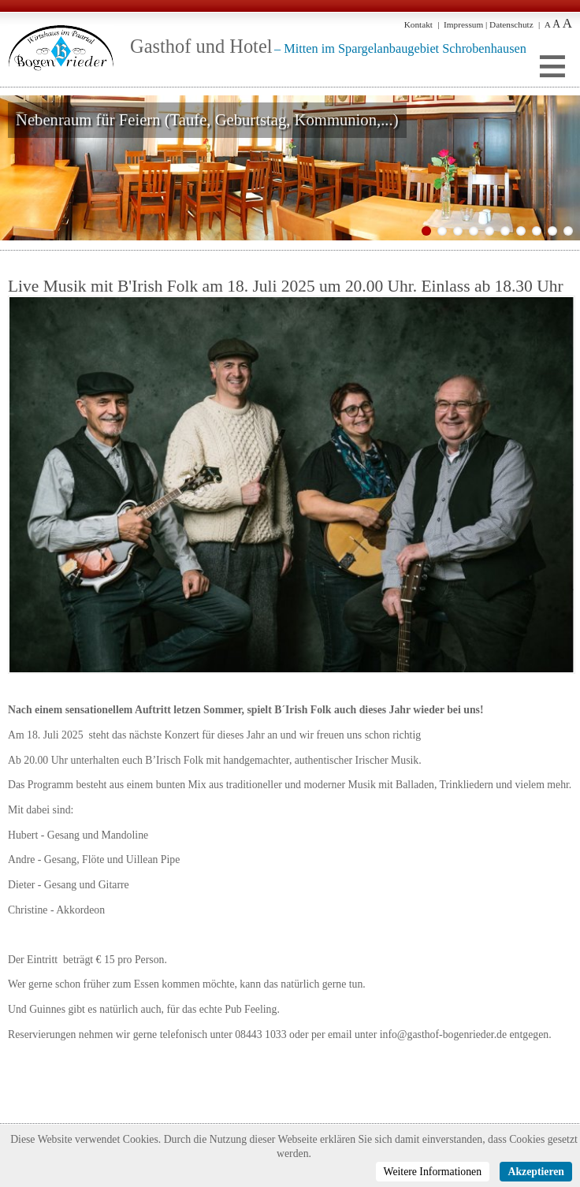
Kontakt (418, 24)
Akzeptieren (535, 1172)
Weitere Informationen (433, 1172)
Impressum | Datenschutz (489, 24)
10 (568, 231)
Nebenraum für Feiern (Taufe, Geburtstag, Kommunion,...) (207, 119)
